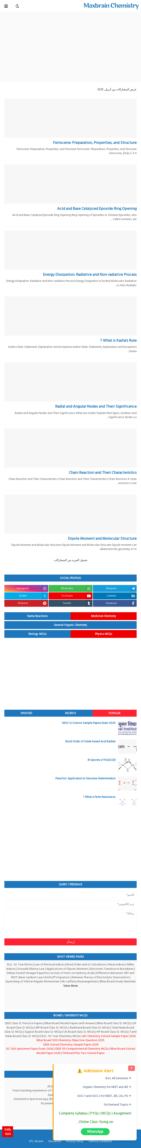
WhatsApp (95, 1132)
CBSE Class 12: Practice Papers (24, 1023)
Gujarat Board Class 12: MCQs (43, 1031)
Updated (26, 713)
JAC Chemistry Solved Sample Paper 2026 (109, 1036)
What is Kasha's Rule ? (118, 340)
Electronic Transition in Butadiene (112, 968)
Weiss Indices (116, 964)
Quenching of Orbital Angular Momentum (32, 981)
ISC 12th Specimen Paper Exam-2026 (29, 1048)
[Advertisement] (68, 47)
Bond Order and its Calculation (86, 964)
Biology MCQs (37, 634)
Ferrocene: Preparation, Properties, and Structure (95, 142)
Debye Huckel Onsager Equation (28, 972)
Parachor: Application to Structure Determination (85, 778)
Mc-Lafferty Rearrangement (79, 981)
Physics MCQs (103, 634)
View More (70, 985)
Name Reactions (37, 616)
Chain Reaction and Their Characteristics (103, 472)
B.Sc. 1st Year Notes (19, 964)
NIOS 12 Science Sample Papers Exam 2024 (89, 723)
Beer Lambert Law (31, 977)
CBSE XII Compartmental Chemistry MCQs (82, 1048)
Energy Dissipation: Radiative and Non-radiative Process (90, 274)
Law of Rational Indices (49, 964)
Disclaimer (54, 1141)
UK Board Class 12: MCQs (79, 1031)
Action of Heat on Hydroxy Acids (72, 972)
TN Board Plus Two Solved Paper (83, 1053)
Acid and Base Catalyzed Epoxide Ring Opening (97, 208)
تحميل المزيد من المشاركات (70, 560)
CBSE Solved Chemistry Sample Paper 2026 (70, 1044)
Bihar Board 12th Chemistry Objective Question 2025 (70, 1040)
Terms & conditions (100, 1141)
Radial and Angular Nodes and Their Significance (96, 406)
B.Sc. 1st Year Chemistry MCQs (61, 1036)
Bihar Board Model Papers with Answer (70, 1023)
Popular (114, 713)
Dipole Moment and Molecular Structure (102, 538)
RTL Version (36, 1141)
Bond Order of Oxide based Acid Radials (90, 741)
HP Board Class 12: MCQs (112, 1031)
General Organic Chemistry (70, 625)
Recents (70, 713)
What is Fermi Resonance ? (99, 797)
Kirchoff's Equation (57, 977)
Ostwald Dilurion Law (30, 968)
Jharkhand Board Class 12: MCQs (89, 1027)
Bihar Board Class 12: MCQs (114, 1023)
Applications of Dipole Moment (67, 968)
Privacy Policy (74, 1141)
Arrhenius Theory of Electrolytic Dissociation (100, 977)
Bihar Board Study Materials (118, 981)
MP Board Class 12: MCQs (51, 1027)
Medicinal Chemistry (103, 616)
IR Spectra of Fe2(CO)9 (102, 760)
